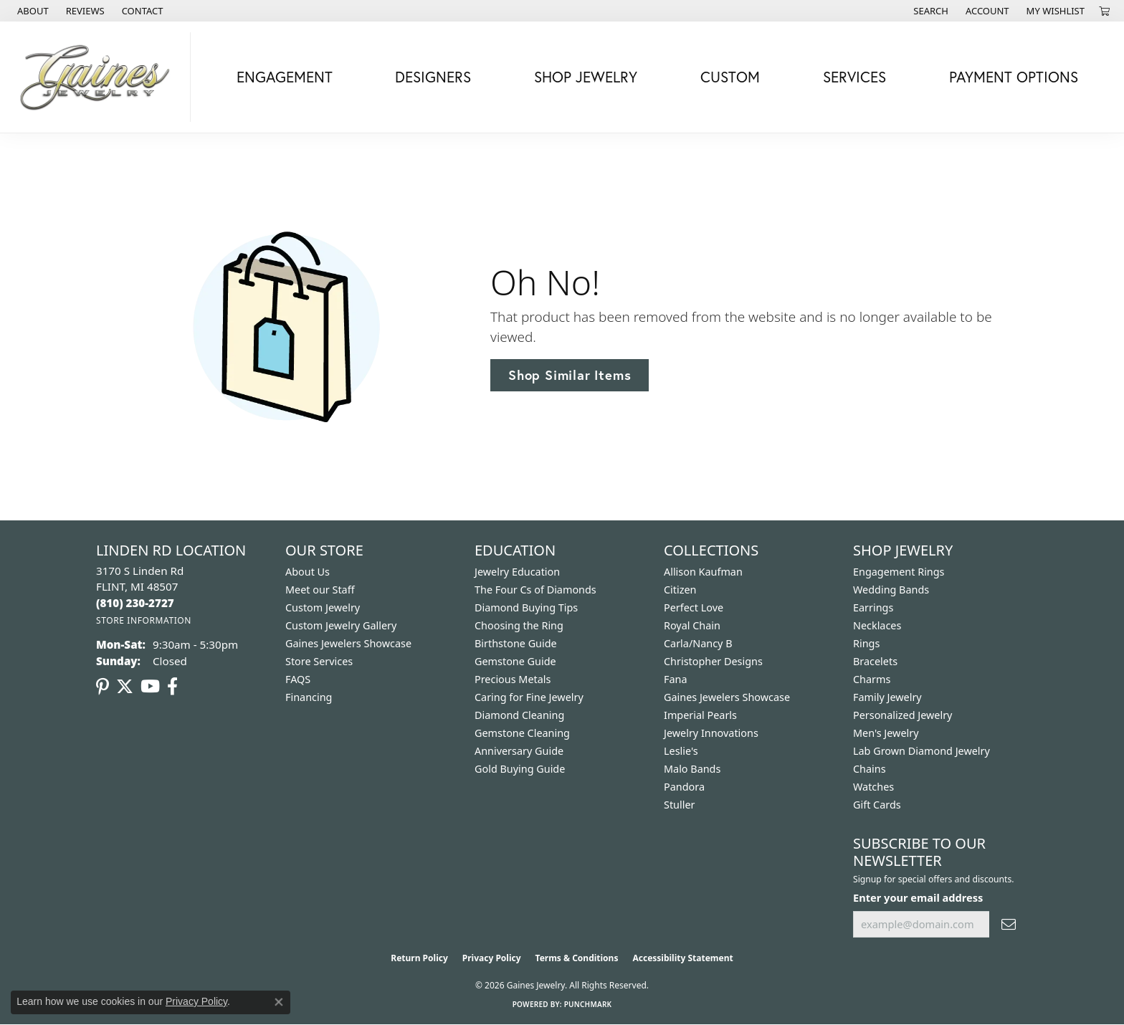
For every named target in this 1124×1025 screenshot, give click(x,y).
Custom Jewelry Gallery (340, 625)
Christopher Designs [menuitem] (713, 661)
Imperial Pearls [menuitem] (700, 715)
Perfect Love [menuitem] (693, 607)
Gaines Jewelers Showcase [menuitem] (727, 697)
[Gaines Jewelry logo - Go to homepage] (99, 77)
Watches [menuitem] (873, 786)
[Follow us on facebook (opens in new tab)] (172, 686)
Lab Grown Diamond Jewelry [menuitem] (921, 751)
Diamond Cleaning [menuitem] (519, 715)
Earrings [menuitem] (873, 607)
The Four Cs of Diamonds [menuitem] (535, 589)
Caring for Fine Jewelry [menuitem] (529, 697)
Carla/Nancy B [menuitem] (698, 643)
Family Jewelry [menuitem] (887, 697)
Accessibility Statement (682, 958)
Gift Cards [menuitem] (877, 804)
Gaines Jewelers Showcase (348, 643)
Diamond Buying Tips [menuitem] (526, 607)
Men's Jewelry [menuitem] (886, 733)
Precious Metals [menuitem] (513, 679)
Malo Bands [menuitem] (692, 769)
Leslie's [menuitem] (681, 751)
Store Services (319, 661)
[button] (929, 11)
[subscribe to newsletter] (1008, 924)
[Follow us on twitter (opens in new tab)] (124, 686)
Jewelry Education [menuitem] (517, 571)
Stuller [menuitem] (679, 804)
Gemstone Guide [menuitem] (515, 661)
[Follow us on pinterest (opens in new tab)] (102, 686)
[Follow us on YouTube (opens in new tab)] (150, 686)
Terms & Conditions (577, 958)
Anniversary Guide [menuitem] (519, 751)
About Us (307, 571)
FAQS (297, 679)
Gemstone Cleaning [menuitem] (522, 733)
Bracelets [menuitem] (875, 661)
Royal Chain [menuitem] (692, 625)
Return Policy (419, 958)
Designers (433, 77)
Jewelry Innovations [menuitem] (711, 733)
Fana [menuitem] (675, 679)
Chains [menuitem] (869, 769)
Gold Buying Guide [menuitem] (520, 769)
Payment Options (1013, 77)
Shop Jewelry (585, 77)
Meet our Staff (320, 589)
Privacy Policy (491, 958)
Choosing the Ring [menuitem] (519, 625)
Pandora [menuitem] (684, 786)
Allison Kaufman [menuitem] (703, 571)
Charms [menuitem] (871, 679)
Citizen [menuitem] (680, 589)
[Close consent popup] (279, 1002)
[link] (31, 11)
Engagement (285, 77)
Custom (730, 77)
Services (854, 77)
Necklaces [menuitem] (877, 625)
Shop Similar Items (569, 374)
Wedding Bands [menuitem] (891, 589)
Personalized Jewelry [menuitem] (902, 715)
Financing (308, 697)
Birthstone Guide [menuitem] (516, 643)
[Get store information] (143, 620)
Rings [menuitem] (866, 643)
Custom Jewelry (322, 607)
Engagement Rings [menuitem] (899, 571)
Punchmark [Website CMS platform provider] (588, 1004)
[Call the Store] (135, 603)
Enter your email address (918, 897)
